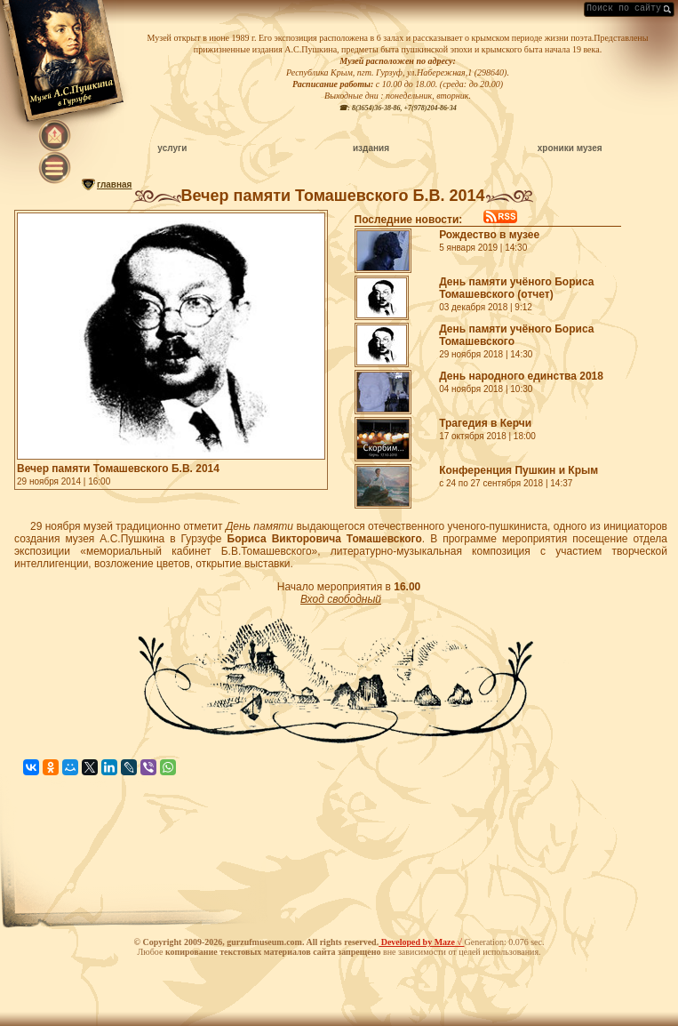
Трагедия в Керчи (485, 423)
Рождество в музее (489, 234)
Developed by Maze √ (421, 942)
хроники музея (570, 148)
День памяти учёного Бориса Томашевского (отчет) (516, 288)
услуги (172, 148)
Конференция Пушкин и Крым (518, 470)
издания (371, 148)
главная (114, 184)
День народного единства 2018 (521, 376)
